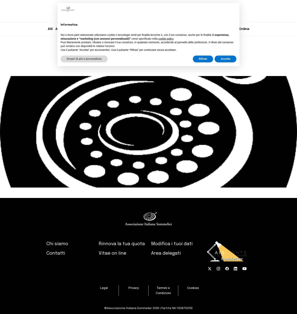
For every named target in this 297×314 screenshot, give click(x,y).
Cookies (193, 288)
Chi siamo (57, 244)
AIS (50, 29)
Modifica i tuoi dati (172, 244)
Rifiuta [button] (203, 58)
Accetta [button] (225, 58)
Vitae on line (112, 253)
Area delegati (166, 253)
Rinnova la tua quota (122, 244)
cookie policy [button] (165, 38)
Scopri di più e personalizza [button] (84, 58)
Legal (104, 288)
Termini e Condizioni (163, 290)
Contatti (55, 253)
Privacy (133, 288)
